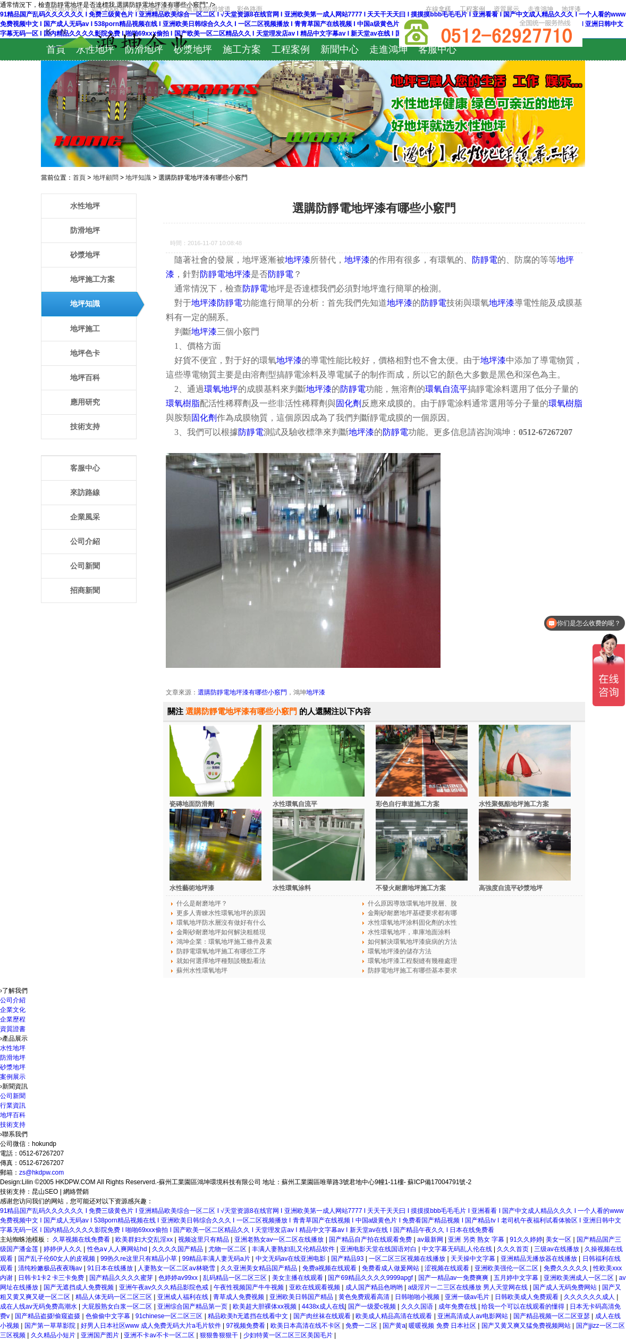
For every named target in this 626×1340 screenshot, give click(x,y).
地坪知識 (138, 177)
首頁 (55, 49)
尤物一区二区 (228, 1249)
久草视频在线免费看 (82, 1239)
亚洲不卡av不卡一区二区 (160, 1335)
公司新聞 (85, 566)
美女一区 (559, 1239)
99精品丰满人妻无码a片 (217, 1258)
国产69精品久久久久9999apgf (371, 1278)
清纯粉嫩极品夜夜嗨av (51, 1268)
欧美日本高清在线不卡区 (306, 1325)
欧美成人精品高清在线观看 (395, 1316)
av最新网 (431, 1239)
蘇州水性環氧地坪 (201, 970)
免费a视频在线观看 (330, 1268)
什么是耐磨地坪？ (201, 903)
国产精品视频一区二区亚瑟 (552, 1316)
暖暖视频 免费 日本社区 (443, 1325)
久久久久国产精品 (178, 1249)
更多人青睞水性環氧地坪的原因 (221, 913)
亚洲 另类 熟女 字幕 (477, 1239)
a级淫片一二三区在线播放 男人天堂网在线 (468, 1287)
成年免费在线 (458, 1306)
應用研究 (85, 402)
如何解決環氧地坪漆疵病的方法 (412, 941)
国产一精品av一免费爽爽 (454, 1278)
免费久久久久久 (567, 1268)
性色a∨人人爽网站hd (118, 1249)
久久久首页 (513, 1249)
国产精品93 (348, 1258)
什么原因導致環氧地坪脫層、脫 (412, 903)
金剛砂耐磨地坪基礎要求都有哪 (412, 913)
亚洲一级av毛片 (468, 1297)
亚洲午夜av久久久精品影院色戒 (164, 1287)
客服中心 (437, 49)
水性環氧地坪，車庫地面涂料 (409, 932)
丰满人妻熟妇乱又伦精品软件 (294, 1249)
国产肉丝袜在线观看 (322, 1316)
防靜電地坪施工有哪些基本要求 (412, 970)
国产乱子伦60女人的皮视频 (57, 1258)
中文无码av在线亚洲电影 (292, 1258)
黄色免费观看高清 (365, 1297)
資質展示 (506, 9)
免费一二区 (362, 1325)
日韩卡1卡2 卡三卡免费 (52, 1278)
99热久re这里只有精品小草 (139, 1258)
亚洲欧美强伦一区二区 (507, 1268)
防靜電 (484, 259)
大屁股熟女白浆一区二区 (118, 1306)
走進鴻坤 (540, 9)
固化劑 (348, 403)
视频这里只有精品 (204, 1239)
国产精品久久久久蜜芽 (122, 1278)
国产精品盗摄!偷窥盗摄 (48, 1316)
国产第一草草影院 (50, 1325)
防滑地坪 (144, 49)
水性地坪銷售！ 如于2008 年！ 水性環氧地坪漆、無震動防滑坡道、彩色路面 (154, 9)
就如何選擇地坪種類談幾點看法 (221, 961)
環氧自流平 (446, 388)
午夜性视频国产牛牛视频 (249, 1287)
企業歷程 (13, 1019)
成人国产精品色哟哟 (374, 1287)
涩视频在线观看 (448, 1268)
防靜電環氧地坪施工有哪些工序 (221, 951)
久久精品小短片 (54, 1335)
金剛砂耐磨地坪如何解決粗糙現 (221, 932)
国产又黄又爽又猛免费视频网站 (526, 1325)
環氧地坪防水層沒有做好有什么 (221, 922)
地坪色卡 (85, 353)
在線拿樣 (438, 9)
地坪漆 (571, 9)
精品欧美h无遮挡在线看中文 (249, 1316)
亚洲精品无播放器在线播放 (540, 1258)
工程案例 (472, 9)
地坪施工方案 (92, 279)
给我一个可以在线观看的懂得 (523, 1306)
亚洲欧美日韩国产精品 (302, 1297)
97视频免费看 (246, 1325)
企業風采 (85, 517)
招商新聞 (85, 590)
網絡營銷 (76, 1191)
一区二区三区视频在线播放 (408, 1258)
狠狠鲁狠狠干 (220, 1335)
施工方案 (242, 49)
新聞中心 (339, 49)
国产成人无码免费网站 (565, 1287)
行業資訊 (13, 1105)
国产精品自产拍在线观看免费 (371, 1239)
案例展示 (13, 1077)
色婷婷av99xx (178, 1278)
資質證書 (13, 1029)
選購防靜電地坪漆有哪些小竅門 (242, 692)
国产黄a (394, 1325)
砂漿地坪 (193, 49)
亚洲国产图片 (101, 1335)
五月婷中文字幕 (517, 1278)
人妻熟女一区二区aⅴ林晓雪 (177, 1268)
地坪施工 (85, 329)
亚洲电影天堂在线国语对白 (379, 1249)
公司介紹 (85, 542)
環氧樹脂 (183, 403)
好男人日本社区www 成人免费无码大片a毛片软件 (152, 1325)
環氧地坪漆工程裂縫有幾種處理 (412, 961)
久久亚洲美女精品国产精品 (260, 1268)
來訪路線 (85, 493)
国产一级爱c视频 (372, 1306)
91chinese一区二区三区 (170, 1316)
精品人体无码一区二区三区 (114, 1297)
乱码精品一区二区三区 (235, 1278)
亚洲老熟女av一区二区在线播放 (280, 1239)
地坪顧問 (106, 177)
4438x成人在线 (323, 1306)
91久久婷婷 (526, 1239)
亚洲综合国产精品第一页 (193, 1306)
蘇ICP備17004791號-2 (439, 1182)
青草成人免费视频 (239, 1297)
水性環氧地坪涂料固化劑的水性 (412, 922)
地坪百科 (85, 378)
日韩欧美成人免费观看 (527, 1297)
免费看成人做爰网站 (391, 1268)
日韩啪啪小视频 (418, 1297)
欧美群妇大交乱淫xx (144, 1239)
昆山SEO (45, 1191)
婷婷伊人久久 (63, 1249)
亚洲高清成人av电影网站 (473, 1316)
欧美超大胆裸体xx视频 (265, 1306)
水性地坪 (95, 49)
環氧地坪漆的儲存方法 (400, 951)
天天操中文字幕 (474, 1258)
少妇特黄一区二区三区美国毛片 (288, 1335)
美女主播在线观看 (298, 1278)
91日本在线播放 (110, 1268)
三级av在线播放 (557, 1249)
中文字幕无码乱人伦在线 (458, 1249)
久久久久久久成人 (590, 1297)
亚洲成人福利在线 (183, 1297)
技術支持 (85, 427)
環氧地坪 (221, 388)
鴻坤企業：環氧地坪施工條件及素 (224, 941)
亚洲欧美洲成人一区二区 (579, 1278)
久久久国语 (418, 1306)
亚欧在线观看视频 (315, 1287)
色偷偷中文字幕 (109, 1316)
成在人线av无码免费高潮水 (39, 1306)
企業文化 (13, 1010)
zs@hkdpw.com (41, 1172)
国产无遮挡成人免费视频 (79, 1287)
